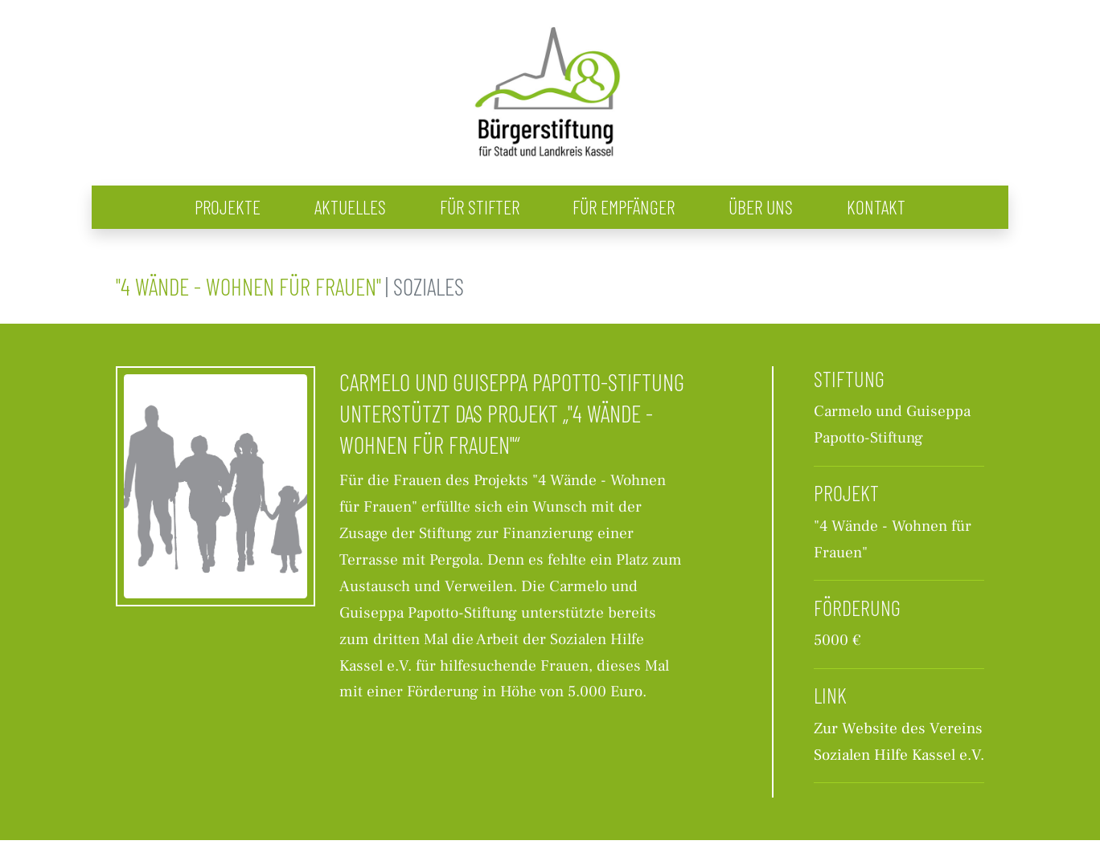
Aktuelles (350, 206)
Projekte (228, 206)
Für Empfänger (624, 206)
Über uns (761, 206)
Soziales (428, 286)
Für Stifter (479, 206)
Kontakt (876, 206)
